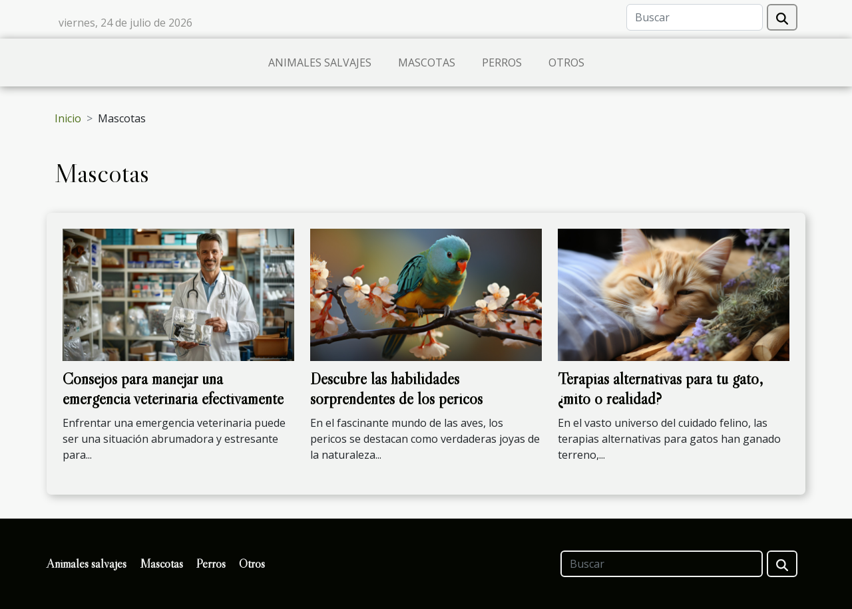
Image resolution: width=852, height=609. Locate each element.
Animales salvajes (319, 62)
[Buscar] (694, 17)
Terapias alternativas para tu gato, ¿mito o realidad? (660, 388)
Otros (566, 62)
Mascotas (426, 62)
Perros (502, 62)
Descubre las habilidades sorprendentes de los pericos (396, 388)
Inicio (68, 118)
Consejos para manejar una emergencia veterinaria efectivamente (173, 388)
